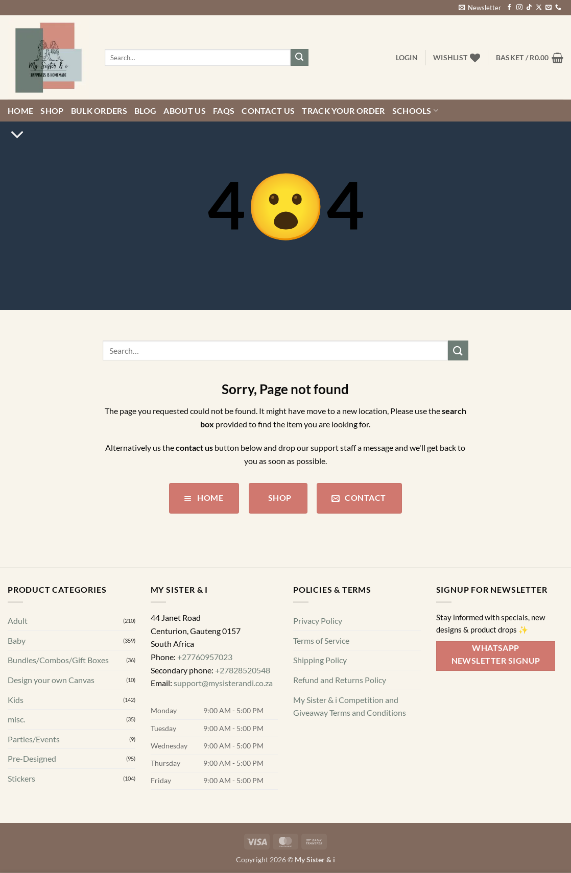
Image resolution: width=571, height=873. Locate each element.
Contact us (268, 110)
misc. (16, 719)
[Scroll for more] (17, 135)
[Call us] (558, 7)
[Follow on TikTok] (529, 7)
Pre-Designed (32, 759)
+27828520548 (242, 670)
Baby (17, 640)
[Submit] (299, 57)
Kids (15, 700)
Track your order (343, 110)
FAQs (223, 110)
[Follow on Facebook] (509, 7)
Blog (145, 110)
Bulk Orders (99, 110)
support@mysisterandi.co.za (223, 683)
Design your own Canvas (51, 680)
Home (20, 110)
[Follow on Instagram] (519, 7)
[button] (480, 7)
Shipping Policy (320, 660)
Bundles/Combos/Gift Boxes (58, 660)
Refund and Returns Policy (339, 680)
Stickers (21, 778)
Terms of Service (321, 640)
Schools (415, 111)
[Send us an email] (548, 7)
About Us (184, 110)
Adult (18, 620)
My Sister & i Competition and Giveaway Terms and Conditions (349, 706)
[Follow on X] (539, 7)
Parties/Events (34, 739)
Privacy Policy (317, 620)
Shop (51, 110)
